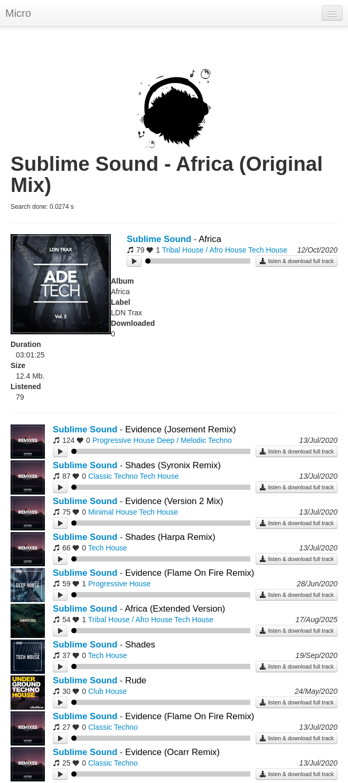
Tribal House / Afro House (204, 250)
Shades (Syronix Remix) (173, 465)
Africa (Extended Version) (175, 609)
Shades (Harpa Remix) (170, 537)
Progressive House (123, 440)
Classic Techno (113, 476)
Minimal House (112, 512)
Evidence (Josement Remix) (180, 429)
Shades (140, 645)
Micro (18, 13)
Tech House (267, 250)
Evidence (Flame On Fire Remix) (189, 573)
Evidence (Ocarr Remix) (172, 752)
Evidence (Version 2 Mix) (174, 501)
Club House (107, 691)
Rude (135, 680)
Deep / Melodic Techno (194, 440)
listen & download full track (296, 261)
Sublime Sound (159, 239)
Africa (210, 239)
